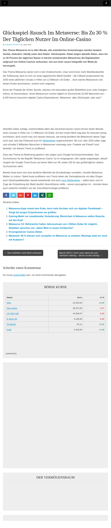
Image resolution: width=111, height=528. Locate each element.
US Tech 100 (13, 313)
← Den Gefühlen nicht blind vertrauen (23, 253)
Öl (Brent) (11, 324)
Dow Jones (12, 308)
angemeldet (19, 275)
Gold (9, 330)
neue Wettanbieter (70, 180)
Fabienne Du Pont (12, 44)
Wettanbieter (49, 140)
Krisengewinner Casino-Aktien (25, 232)
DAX (9, 303)
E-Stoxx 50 (12, 319)
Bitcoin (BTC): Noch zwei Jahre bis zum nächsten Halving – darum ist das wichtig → (80, 254)
